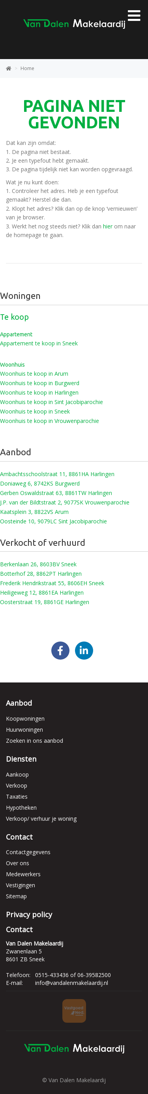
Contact (19, 837)
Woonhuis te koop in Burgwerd (39, 383)
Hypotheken (21, 807)
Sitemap (16, 896)
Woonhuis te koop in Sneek (35, 411)
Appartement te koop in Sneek (39, 343)
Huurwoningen (24, 729)
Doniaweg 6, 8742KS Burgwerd (40, 483)
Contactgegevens (28, 852)
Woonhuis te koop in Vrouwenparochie (49, 421)
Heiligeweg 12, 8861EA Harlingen (42, 592)
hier (107, 226)
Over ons (17, 863)
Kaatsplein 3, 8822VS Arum (34, 511)
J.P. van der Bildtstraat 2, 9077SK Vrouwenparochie (64, 502)
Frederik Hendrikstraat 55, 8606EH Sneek (52, 583)
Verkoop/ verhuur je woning (41, 818)
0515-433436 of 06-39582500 (73, 975)
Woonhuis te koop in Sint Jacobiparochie (51, 402)
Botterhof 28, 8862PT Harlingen (41, 573)
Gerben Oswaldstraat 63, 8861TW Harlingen (56, 493)
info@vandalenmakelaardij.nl (71, 982)
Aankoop (17, 774)
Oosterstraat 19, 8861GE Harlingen (44, 602)
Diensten (21, 759)
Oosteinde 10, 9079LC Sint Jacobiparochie (53, 521)
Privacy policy (29, 914)
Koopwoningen (25, 718)
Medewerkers (23, 874)
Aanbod (19, 703)
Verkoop (16, 785)
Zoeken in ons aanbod (34, 740)
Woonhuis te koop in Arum (34, 373)
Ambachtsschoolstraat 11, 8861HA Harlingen (57, 474)
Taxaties (17, 796)
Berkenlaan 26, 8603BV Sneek (38, 564)
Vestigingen (20, 885)
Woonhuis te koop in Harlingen (39, 392)
